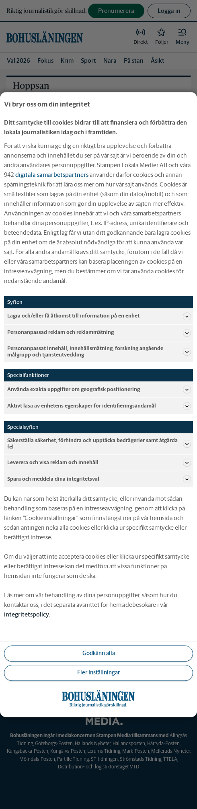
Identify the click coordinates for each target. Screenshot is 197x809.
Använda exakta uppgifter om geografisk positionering (99, 389)
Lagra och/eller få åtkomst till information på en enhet (99, 316)
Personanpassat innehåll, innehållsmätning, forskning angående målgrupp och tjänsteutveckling (99, 351)
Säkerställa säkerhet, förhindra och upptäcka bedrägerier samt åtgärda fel (99, 443)
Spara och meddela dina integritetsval (99, 479)
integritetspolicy (26, 614)
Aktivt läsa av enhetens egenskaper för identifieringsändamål (99, 406)
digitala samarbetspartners (51, 174)
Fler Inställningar (98, 672)
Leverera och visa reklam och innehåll (99, 463)
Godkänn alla (98, 653)
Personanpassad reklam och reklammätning (99, 333)
